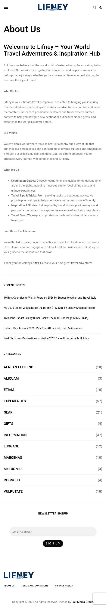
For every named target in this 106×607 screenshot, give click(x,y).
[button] (100, 7)
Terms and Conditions (34, 585)
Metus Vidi (13, 469)
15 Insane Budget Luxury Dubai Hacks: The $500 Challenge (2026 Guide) (46, 318)
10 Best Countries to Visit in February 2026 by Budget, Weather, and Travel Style (50, 297)
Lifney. (35, 263)
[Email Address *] (53, 531)
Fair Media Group (82, 602)
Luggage (11, 446)
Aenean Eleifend (18, 367)
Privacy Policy (64, 585)
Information (15, 435)
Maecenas (13, 457)
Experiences (15, 401)
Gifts (8, 424)
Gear (8, 412)
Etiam (9, 390)
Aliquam (11, 378)
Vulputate (13, 491)
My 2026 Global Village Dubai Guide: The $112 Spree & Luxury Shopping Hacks (49, 307)
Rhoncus (12, 480)
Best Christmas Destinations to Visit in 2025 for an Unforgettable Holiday (46, 338)
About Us (9, 585)
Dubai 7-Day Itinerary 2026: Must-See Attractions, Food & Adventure (43, 328)
